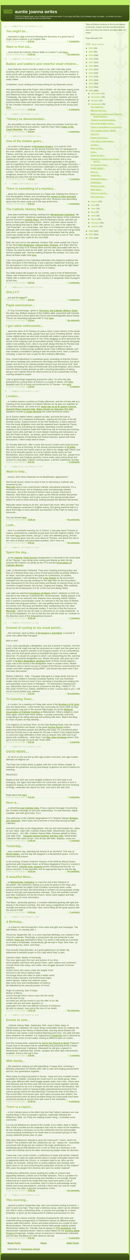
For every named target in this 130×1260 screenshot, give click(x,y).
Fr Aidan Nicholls (32, 411)
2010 (91, 87)
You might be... (17, 31)
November (96, 97)
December (96, 93)
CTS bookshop (63, 1228)
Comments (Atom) (30, 1249)
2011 (91, 83)
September (96, 104)
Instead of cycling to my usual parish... (34, 627)
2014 (91, 73)
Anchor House (55, 727)
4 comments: (74, 797)
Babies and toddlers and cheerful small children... (42, 64)
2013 (91, 76)
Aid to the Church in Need (55, 1043)
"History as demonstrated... (26, 119)
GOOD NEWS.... (17, 751)
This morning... (17, 1200)
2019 (91, 55)
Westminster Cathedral (62, 214)
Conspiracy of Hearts (39, 593)
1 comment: (75, 179)
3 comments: (74, 41)
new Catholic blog (29, 808)
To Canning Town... (20, 699)
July (93, 205)
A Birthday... (15, 921)
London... (13, 396)
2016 (91, 66)
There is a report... (19, 1107)
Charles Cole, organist (31, 866)
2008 (91, 231)
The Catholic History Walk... (26, 209)
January (95, 226)
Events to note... (18, 1020)
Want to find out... (19, 47)
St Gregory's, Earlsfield (50, 633)
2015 (91, 69)
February (95, 223)
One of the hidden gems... (25, 141)
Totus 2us (19, 940)
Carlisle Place (32, 219)
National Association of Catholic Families (39, 710)
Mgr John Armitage (57, 737)
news (22, 297)
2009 (91, 90)
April (93, 215)
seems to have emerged (63, 196)
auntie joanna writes (36, 11)
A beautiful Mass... (19, 877)
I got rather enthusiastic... (25, 326)
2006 (91, 238)
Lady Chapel (49, 578)
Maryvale (11, 487)
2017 (91, 62)
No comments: (74, 54)
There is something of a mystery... (31, 188)
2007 (91, 234)
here (34, 255)
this (22, 36)
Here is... (12, 802)
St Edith (71, 447)
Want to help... (16, 471)
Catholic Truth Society (25, 557)
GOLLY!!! (12, 292)
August (95, 201)
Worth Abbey (13, 854)
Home (43, 1243)
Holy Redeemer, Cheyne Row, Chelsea (38, 245)
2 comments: (74, 109)
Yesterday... (14, 846)
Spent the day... (17, 552)
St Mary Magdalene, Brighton (30, 661)
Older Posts (73, 1243)
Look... (11, 525)
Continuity (56, 1035)
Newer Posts (14, 1243)
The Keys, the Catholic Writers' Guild (58, 310)
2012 (91, 80)
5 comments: (74, 300)
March (94, 219)
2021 (91, 48)
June (93, 208)
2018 (91, 59)
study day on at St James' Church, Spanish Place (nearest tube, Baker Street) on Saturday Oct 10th (41, 407)
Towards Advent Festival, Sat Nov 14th (43, 836)
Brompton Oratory (43, 146)
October (95, 100)
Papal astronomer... (20, 305)
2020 (91, 52)
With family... (15, 1061)
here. (65, 52)
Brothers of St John (69, 704)
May (93, 212)
